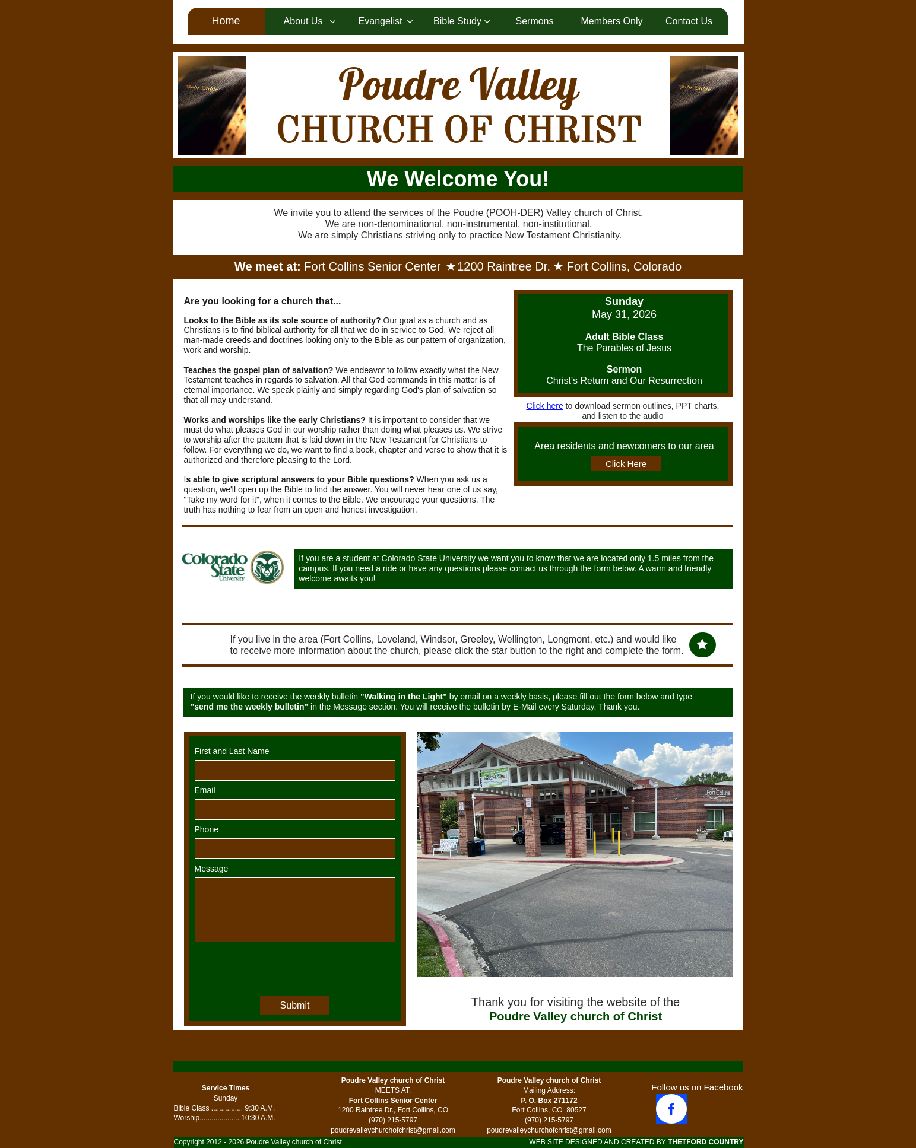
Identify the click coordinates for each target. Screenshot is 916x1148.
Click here (544, 406)
